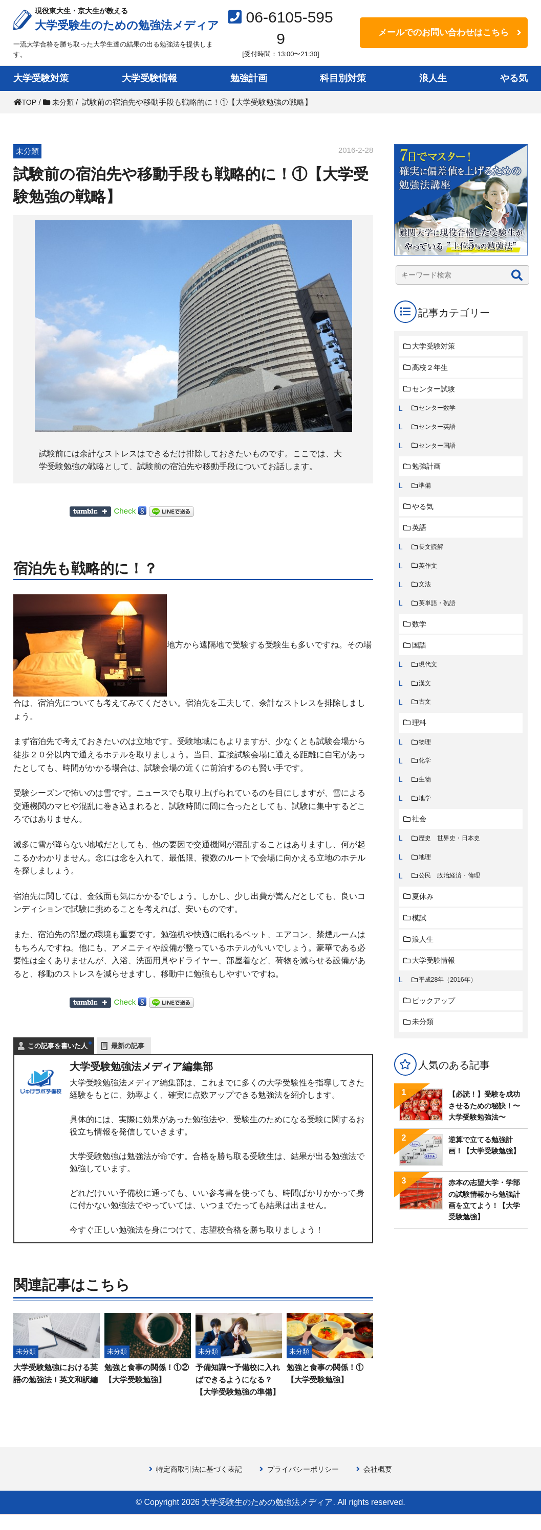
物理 (425, 754)
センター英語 (439, 429)
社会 (420, 833)
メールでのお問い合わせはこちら (443, 32)
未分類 (424, 1042)
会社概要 (384, 1484)
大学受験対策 (41, 78)
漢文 (425, 694)
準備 (425, 490)
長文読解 (432, 553)
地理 (425, 873)
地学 (425, 812)
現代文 (429, 675)
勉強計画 (248, 78)
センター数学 (439, 410)
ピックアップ (436, 1020)
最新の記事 (127, 1046)
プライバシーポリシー (305, 1484)
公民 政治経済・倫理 (452, 892)
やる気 (514, 78)
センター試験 (436, 390)
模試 (420, 936)
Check (125, 510)
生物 (425, 793)
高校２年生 (432, 368)
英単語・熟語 (439, 611)
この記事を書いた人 (58, 1046)
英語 (420, 533)
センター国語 (439, 449)
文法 (425, 592)
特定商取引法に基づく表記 (195, 1484)
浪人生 (433, 78)
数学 (420, 633)
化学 (425, 774)
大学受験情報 (149, 78)
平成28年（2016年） (450, 1000)
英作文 (429, 572)
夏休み (424, 914)
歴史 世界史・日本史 (452, 853)
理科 (420, 734)
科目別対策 (343, 78)
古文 (425, 713)
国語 (420, 655)
